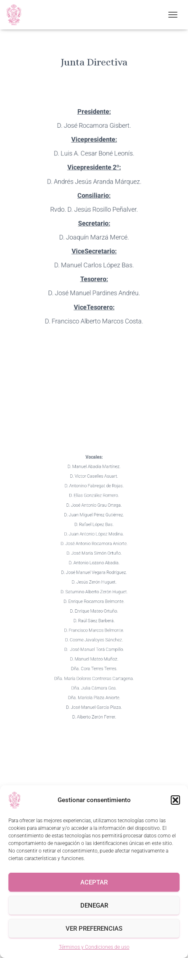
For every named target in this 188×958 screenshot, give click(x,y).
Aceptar (94, 882)
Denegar (94, 905)
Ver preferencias (94, 928)
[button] (175, 800)
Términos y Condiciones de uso (94, 947)
